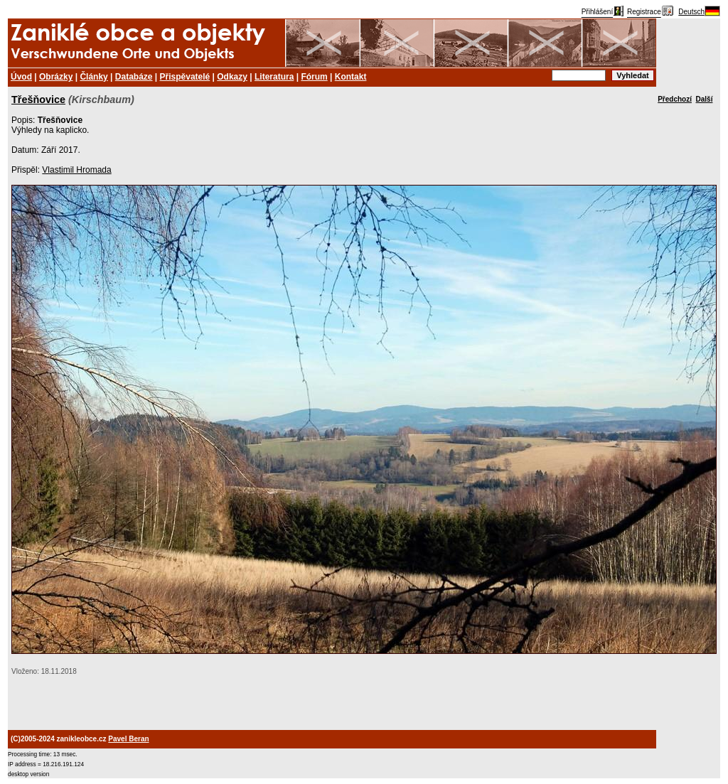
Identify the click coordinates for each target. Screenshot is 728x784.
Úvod (21, 77)
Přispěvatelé (185, 77)
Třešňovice (38, 99)
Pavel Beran (128, 739)
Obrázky (56, 77)
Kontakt (351, 77)
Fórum (314, 77)
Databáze (134, 77)
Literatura (274, 77)
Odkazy (232, 77)
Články (93, 77)
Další (704, 99)
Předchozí (675, 99)
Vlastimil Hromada (76, 170)
